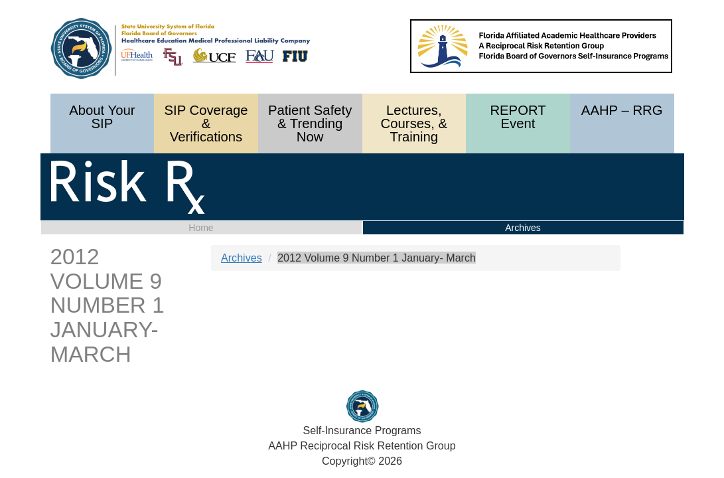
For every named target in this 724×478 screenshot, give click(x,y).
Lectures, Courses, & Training (414, 123)
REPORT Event (517, 117)
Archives (241, 258)
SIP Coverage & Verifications (206, 123)
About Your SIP (102, 117)
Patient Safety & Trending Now (310, 123)
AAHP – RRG (622, 110)
